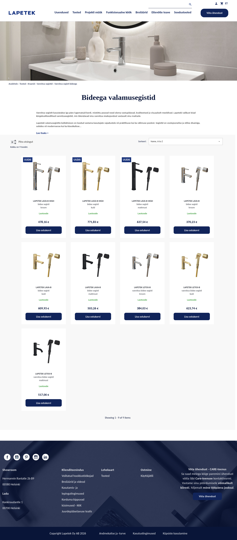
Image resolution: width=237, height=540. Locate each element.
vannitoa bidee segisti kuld (192, 290)
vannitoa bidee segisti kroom (142, 290)
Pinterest (26, 457)
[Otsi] (170, 4)
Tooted (105, 476)
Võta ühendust (215, 12)
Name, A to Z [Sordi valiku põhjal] (186, 141)
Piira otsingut (26, 141)
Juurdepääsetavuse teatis (77, 511)
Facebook (7, 457)
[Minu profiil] (216, 3)
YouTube (16, 457)
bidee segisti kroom (43, 204)
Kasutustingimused (144, 533)
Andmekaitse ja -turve (112, 533)
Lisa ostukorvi (43, 230)
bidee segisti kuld (93, 204)
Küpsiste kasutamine (175, 533)
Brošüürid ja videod (73, 482)
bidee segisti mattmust (142, 204)
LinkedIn (45, 457)
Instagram (36, 457)
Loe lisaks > (42, 133)
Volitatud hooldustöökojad (77, 476)
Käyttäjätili (147, 476)
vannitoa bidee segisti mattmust (44, 377)
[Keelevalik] (226, 3)
